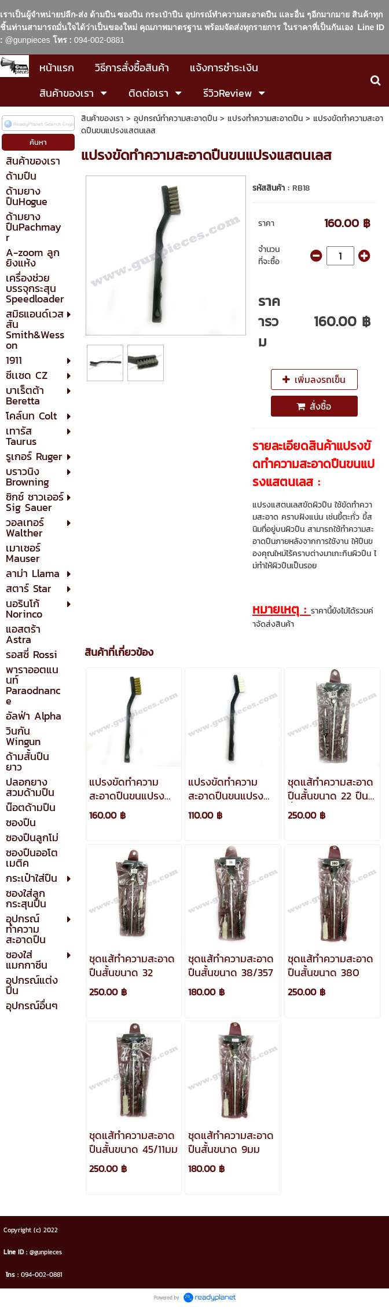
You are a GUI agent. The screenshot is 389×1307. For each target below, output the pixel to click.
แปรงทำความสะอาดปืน (265, 118)
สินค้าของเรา (102, 118)
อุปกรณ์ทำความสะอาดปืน (175, 118)
